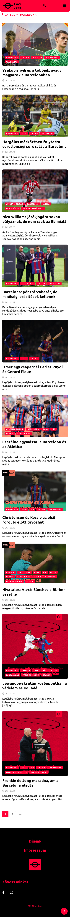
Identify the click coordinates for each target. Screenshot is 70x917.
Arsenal (10, 572)
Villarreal (47, 133)
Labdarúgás (12, 209)
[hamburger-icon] (64, 5)
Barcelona (12, 57)
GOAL (24, 133)
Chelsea (26, 671)
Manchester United (16, 772)
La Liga (25, 57)
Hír (53, 429)
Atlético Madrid (15, 429)
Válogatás (11, 62)
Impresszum (35, 850)
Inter (53, 572)
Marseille (50, 577)
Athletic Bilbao (14, 204)
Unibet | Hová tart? (33, 209)
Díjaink (35, 841)
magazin (37, 57)
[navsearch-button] (38, 2)
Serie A (29, 581)
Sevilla (46, 675)
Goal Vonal (28, 284)
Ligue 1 (37, 577)
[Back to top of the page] (64, 911)
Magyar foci (52, 57)
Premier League (14, 581)
